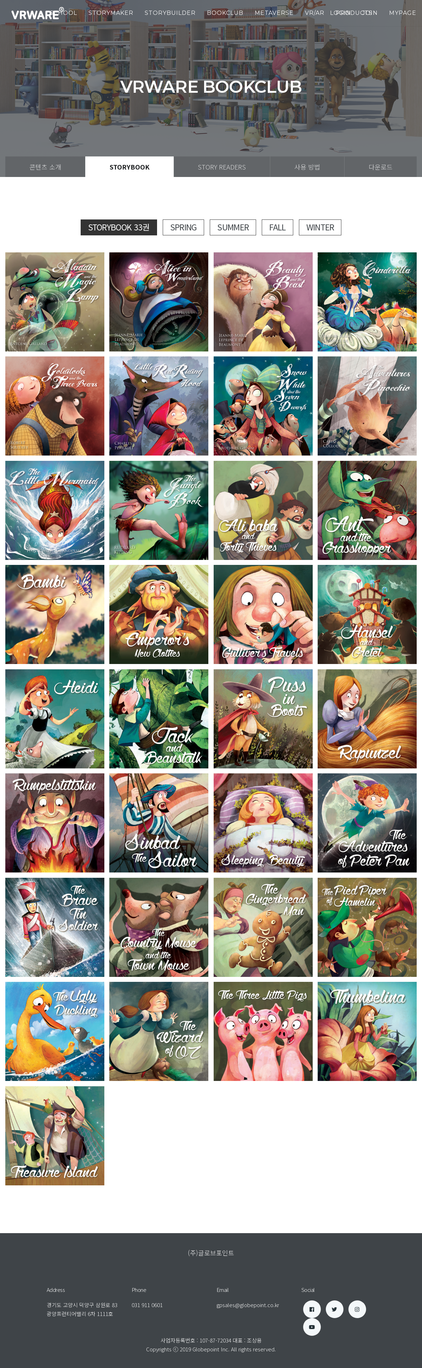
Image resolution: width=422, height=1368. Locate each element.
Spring (183, 227)
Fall (277, 227)
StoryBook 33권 (119, 227)
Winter (320, 227)
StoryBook (130, 166)
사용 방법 (307, 166)
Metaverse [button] (274, 13)
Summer (233, 227)
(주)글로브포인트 (211, 1252)
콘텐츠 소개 (45, 166)
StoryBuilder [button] (170, 13)
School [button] (63, 13)
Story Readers (222, 166)
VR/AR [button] (314, 13)
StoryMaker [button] (110, 13)
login (340, 13)
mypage (402, 13)
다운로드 (381, 166)
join (370, 13)
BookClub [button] (225, 13)
